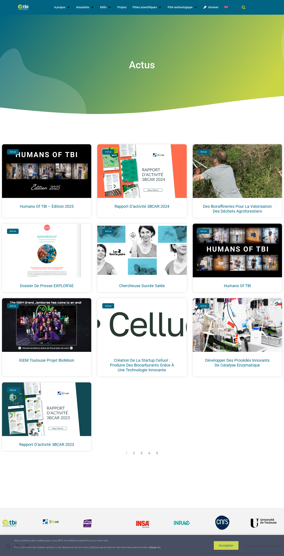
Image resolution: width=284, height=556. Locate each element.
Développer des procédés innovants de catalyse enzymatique (237, 363)
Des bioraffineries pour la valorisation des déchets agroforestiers (237, 209)
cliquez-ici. (154, 547)
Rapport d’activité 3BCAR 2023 (46, 444)
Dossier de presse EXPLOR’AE (47, 285)
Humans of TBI (237, 285)
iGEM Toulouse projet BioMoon (46, 360)
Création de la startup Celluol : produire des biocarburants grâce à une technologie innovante (142, 365)
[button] (243, 7)
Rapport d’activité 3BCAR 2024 (142, 206)
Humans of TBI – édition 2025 (47, 206)
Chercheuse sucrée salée (142, 285)
